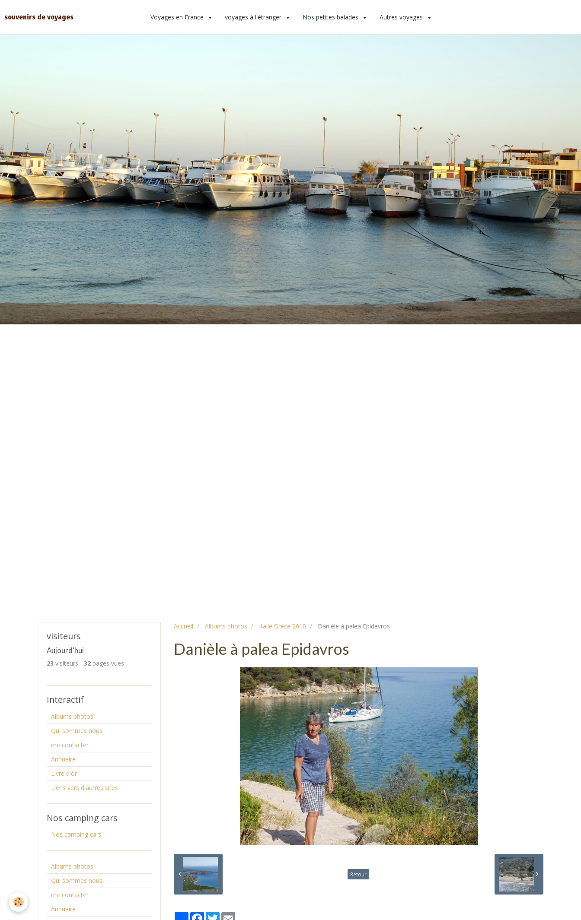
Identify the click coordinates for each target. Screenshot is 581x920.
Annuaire (63, 759)
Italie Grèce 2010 (282, 626)
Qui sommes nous (76, 730)
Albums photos (226, 626)
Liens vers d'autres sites (84, 788)
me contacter (70, 745)
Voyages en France (177, 17)
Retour (358, 874)
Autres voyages (402, 17)
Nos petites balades (331, 17)
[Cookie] (18, 902)
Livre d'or (64, 773)
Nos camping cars (76, 834)
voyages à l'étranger (254, 17)
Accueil (183, 626)
